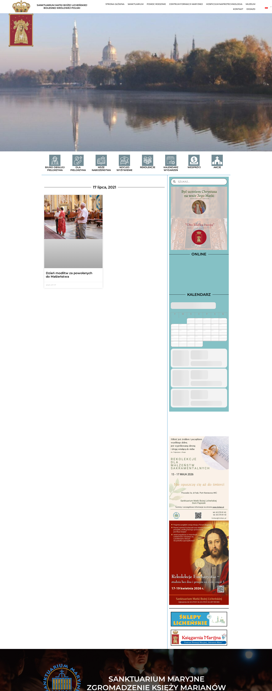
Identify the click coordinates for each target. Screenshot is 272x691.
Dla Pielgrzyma (78, 169)
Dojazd (250, 9)
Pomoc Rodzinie (156, 4)
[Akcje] (217, 160)
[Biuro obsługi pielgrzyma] (54, 160)
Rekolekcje (147, 167)
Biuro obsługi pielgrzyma (55, 169)
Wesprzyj (194, 167)
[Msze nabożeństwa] (101, 160)
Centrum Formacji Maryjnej (186, 4)
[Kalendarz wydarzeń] (170, 160)
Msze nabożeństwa (101, 169)
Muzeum (250, 4)
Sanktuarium (135, 4)
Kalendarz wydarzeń (170, 169)
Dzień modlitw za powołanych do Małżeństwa (69, 275)
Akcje (217, 167)
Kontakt (238, 9)
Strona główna (115, 4)
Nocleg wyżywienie (124, 169)
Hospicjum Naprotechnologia (224, 4)
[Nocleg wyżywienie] (124, 160)
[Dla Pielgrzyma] (78, 160)
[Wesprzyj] (194, 160)
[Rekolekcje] (147, 160)
